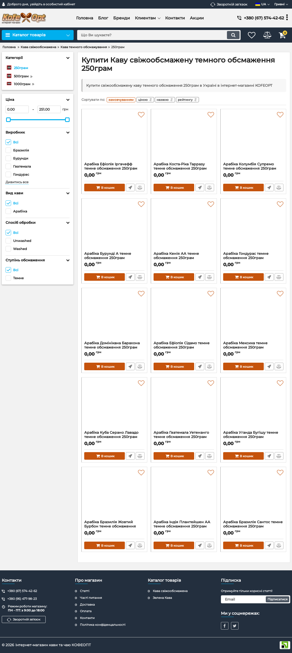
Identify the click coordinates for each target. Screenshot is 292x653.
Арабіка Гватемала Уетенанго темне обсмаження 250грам (184, 438)
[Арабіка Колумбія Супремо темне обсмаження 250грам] (253, 138)
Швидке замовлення (130, 188)
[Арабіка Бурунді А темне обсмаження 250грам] (114, 227)
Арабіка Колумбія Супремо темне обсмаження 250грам (253, 169)
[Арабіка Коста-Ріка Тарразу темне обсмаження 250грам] (184, 138)
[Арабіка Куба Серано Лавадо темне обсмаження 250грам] (114, 406)
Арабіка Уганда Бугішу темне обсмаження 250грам (253, 438)
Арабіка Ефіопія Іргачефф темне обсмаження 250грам (114, 169)
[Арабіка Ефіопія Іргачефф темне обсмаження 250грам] (114, 138)
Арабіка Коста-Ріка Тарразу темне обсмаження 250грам (184, 169)
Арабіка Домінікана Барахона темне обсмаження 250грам (114, 348)
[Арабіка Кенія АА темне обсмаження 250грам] (184, 227)
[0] (17, 109)
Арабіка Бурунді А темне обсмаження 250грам (114, 259)
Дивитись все (17, 182)
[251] (49, 109)
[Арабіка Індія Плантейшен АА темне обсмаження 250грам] (184, 496)
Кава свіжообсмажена (170, 591)
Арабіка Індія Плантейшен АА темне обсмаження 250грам (184, 527)
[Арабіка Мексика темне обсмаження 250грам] (253, 317)
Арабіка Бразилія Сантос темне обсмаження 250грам (253, 527)
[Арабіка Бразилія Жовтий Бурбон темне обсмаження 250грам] (114, 496)
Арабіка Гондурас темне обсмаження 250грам (253, 259)
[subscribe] (255, 599)
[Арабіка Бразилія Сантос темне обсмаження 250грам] (253, 496)
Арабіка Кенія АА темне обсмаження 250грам (184, 259)
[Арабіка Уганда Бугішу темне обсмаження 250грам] (253, 406)
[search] (155, 35)
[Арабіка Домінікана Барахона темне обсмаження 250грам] (114, 317)
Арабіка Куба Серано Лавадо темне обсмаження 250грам (114, 438)
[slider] (8, 119)
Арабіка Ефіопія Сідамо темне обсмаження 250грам (184, 348)
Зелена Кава (162, 598)
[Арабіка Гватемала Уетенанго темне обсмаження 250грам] (184, 406)
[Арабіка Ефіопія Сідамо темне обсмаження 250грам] (184, 317)
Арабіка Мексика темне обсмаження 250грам (253, 348)
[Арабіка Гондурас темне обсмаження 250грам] (253, 227)
